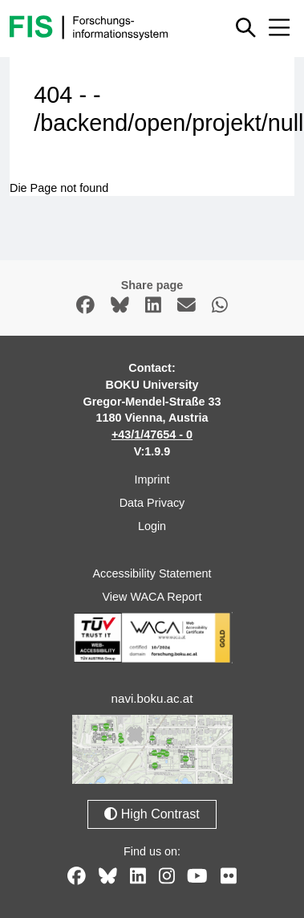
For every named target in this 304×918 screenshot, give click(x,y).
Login (152, 526)
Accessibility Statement (152, 573)
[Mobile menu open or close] (279, 27)
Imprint (152, 479)
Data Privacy (152, 502)
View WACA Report (152, 596)
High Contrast (151, 814)
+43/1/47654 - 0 (152, 434)
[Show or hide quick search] (246, 27)
